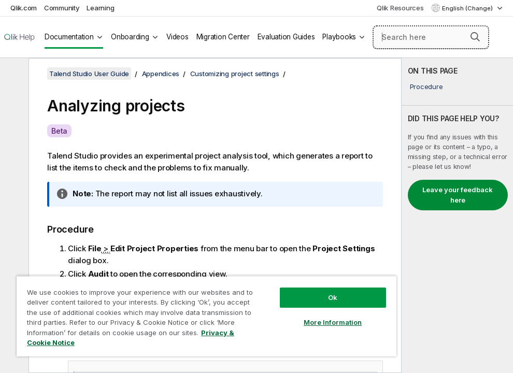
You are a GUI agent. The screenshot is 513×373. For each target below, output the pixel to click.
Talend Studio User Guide (89, 73)
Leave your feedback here (457, 194)
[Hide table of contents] (13, 74)
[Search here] (431, 37)
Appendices (161, 73)
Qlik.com (23, 8)
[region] (206, 316)
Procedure (426, 86)
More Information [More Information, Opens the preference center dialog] (333, 322)
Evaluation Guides (286, 37)
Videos (177, 37)
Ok (332, 297)
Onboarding (130, 37)
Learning (100, 8)
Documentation (69, 37)
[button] (475, 37)
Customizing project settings (234, 73)
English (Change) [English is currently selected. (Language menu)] (468, 8)
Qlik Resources (400, 8)
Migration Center (223, 37)
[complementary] (457, 215)
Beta (59, 130)
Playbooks (339, 37)
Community (62, 8)
